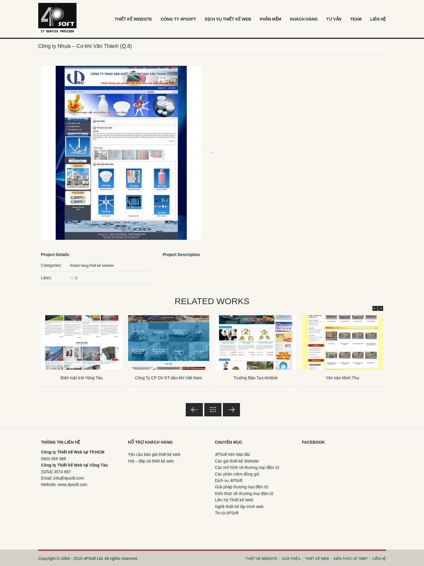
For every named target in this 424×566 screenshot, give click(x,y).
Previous (194, 409)
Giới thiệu (291, 559)
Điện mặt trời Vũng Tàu (82, 377)
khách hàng (304, 19)
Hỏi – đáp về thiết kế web (151, 461)
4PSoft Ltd (92, 558)
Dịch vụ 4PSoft (229, 480)
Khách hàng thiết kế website (92, 266)
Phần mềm (270, 19)
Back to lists (212, 409)
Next (380, 308)
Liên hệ (379, 559)
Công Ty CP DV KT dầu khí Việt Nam (168, 377)
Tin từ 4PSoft (227, 513)
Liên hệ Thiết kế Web (234, 500)
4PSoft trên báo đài (232, 454)
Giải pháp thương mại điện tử (241, 487)
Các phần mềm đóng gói (237, 474)
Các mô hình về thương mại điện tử (247, 467)
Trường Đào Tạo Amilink (255, 377)
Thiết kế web (317, 559)
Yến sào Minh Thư (342, 377)
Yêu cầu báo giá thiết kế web (154, 454)
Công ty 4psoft (178, 19)
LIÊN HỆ (378, 19)
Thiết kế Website (133, 19)
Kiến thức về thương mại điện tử (244, 493)
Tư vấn (333, 19)
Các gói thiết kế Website (237, 461)
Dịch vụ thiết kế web (228, 19)
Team (356, 19)
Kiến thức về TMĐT (351, 559)
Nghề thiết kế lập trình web (239, 506)
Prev (375, 308)
